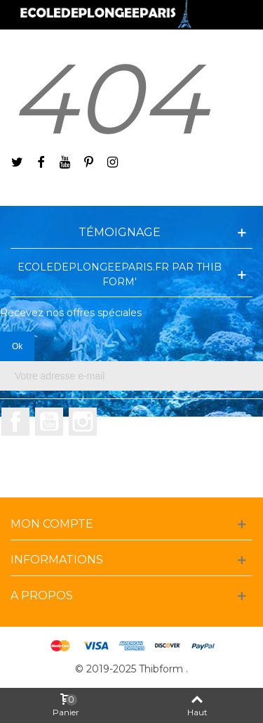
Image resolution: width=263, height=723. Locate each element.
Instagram (83, 422)
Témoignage (120, 232)
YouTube (49, 422)
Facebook (15, 422)
